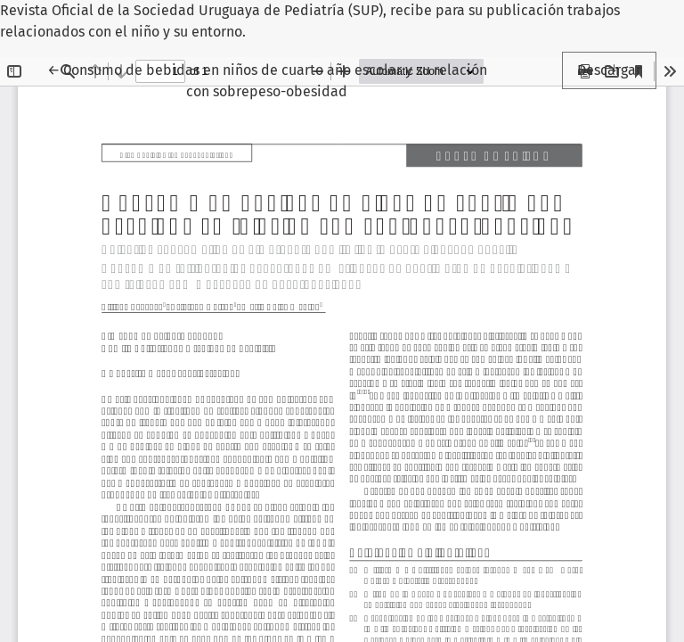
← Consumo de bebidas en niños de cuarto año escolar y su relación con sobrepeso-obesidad (267, 79)
